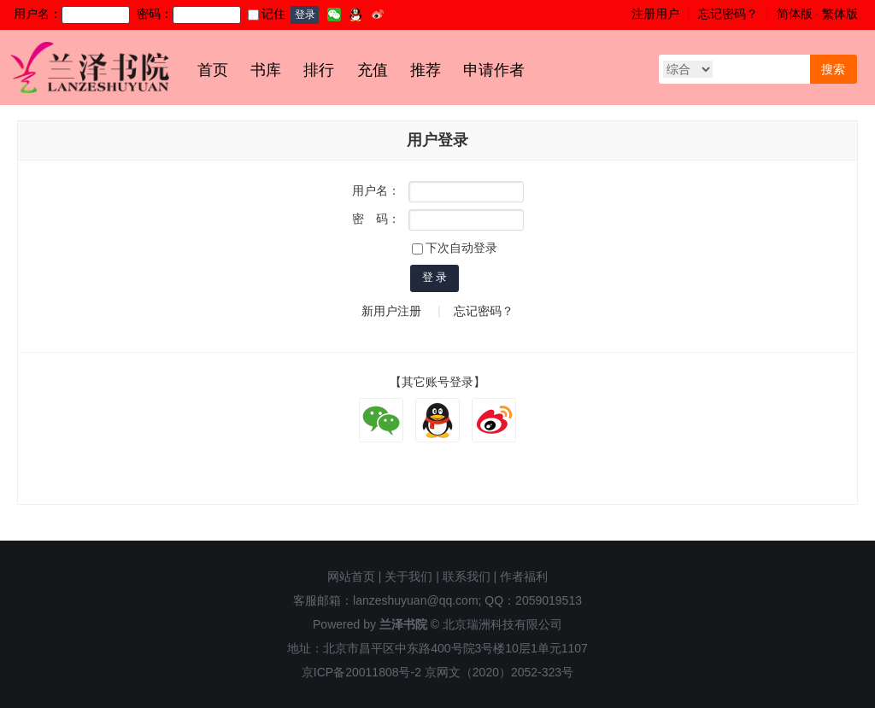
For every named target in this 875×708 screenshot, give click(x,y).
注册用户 (655, 13)
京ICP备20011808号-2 (361, 672)
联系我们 (466, 576)
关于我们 (408, 576)
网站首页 (351, 576)
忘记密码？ (728, 13)
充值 (372, 70)
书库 (265, 70)
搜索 (833, 69)
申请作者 (494, 70)
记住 (266, 13)
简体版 (795, 13)
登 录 (435, 277)
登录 (305, 14)
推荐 (425, 70)
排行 (318, 70)
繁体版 (840, 13)
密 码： (376, 218)
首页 (212, 70)
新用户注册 (391, 311)
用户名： (376, 190)
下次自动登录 (454, 248)
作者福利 (524, 576)
